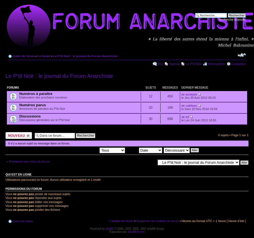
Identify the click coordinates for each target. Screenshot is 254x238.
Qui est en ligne (19, 174)
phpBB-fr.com (136, 231)
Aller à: (150, 162)
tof (187, 117)
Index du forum (24, 56)
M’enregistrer (216, 63)
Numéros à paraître (35, 94)
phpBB (110, 228)
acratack (191, 94)
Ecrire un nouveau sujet (19, 135)
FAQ (160, 63)
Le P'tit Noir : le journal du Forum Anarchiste (85, 56)
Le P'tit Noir (194, 63)
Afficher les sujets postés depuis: (90, 150)
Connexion (238, 63)
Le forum (43, 56)
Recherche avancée (232, 19)
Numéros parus (32, 105)
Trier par (144, 150)
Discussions (30, 116)
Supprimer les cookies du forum (157, 221)
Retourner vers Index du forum (29, 161)
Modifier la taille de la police (242, 55)
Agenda (174, 63)
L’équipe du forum (121, 221)
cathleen (191, 105)
